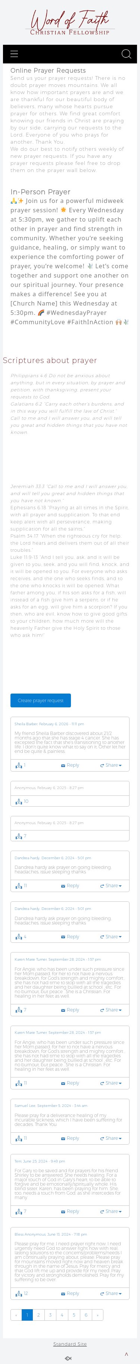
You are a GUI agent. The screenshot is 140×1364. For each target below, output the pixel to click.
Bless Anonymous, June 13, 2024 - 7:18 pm (51, 1234)
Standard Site (70, 1344)
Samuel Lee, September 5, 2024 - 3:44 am (51, 1106)
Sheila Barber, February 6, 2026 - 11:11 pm (49, 724)
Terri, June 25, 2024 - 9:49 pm (40, 1161)
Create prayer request (40, 700)
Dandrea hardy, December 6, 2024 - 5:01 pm (53, 858)
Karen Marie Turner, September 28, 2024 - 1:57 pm (58, 959)
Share (114, 765)
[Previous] (16, 1315)
